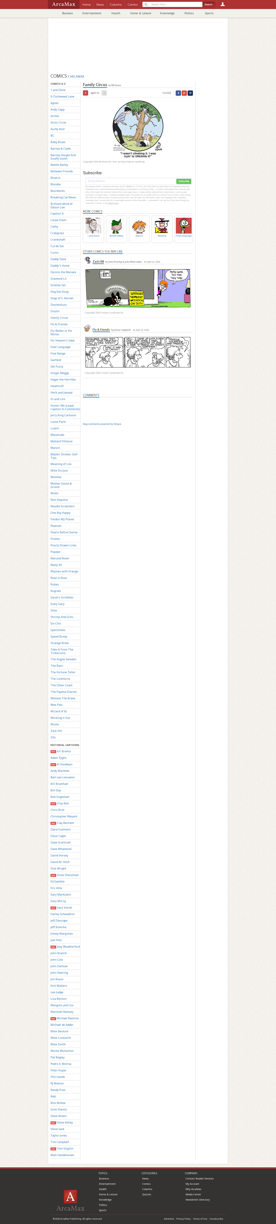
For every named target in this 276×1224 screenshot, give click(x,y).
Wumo (55, 724)
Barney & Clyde (61, 148)
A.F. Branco (61, 751)
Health (115, 13)
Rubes (55, 584)
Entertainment (91, 13)
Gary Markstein (61, 894)
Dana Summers (61, 829)
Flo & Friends (59, 324)
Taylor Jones (59, 1135)
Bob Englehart (60, 797)
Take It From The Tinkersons (62, 651)
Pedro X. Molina (61, 1064)
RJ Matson (57, 1083)
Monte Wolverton (62, 1051)
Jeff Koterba (58, 927)
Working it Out (60, 718)
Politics (189, 13)
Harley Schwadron (63, 914)
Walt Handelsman (62, 1155)
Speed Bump (59, 636)
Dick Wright (58, 868)
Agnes (55, 103)
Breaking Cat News (63, 197)
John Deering (59, 973)
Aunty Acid (57, 129)
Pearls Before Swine (64, 532)
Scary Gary (57, 604)
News (145, 1178)
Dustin (55, 311)
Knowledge (167, 13)
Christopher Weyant (64, 816)
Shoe (54, 610)
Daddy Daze (58, 259)
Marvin (55, 448)
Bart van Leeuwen (63, 777)
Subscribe (183, 181)
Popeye (55, 552)
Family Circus (59, 318)
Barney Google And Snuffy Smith (63, 157)
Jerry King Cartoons (63, 415)
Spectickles (58, 630)
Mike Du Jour (59, 470)
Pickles (55, 539)
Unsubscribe (216, 1218)
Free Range (58, 353)
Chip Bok (60, 803)
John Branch (59, 953)
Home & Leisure (140, 13)
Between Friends (62, 171)
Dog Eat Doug (59, 292)
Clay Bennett (62, 823)
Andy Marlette (60, 771)
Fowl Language (60, 347)
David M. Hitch (60, 862)
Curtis (55, 253)
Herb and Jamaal (62, 392)
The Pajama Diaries (64, 692)
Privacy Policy (183, 1218)
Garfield (56, 360)
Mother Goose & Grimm (61, 485)
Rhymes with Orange (64, 571)
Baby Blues (58, 142)
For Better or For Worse (61, 332)
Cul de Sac (57, 246)
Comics (146, 1183)
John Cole (57, 960)
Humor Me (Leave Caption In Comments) (65, 407)
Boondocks (58, 191)
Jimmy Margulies (62, 934)
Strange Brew (60, 643)
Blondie (56, 184)
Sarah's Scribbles (62, 597)
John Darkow (59, 966)
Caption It (57, 213)
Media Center (193, 1194)
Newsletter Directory (198, 1199)
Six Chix (56, 623)
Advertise (169, 1218)
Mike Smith (58, 1044)
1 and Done (58, 90)
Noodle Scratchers (63, 506)
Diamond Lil (59, 279)
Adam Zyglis (59, 758)
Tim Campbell (60, 1142)
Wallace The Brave (63, 698)
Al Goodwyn (61, 764)
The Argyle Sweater (64, 659)
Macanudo (57, 435)
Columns (147, 1189)
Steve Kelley (62, 1123)
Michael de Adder (62, 1025)
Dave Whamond (61, 849)
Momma (56, 477)
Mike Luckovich (61, 1038)
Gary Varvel (61, 908)
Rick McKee (58, 1103)
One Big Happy (60, 513)
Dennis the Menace (63, 272)
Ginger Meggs (60, 373)
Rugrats (56, 591)
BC (52, 135)
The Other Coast (61, 685)
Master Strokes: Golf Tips (64, 456)
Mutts (54, 493)
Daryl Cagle (58, 836)
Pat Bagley (58, 1057)
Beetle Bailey (59, 165)
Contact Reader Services (200, 1178)
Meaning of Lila (61, 464)
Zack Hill (56, 731)
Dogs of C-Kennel (62, 298)
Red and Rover (60, 558)
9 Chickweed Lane (62, 96)
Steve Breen (59, 1116)
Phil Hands (58, 1077)
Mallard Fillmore (62, 441)
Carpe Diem (58, 220)
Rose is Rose (59, 578)
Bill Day (56, 790)
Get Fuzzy (57, 366)
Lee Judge (57, 992)
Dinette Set (58, 285)
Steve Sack (57, 1129)
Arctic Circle (58, 122)
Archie (55, 116)
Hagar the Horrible (63, 379)
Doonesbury (59, 305)
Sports (209, 13)
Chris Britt (57, 810)
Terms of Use (200, 1218)
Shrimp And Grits (62, 617)
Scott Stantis (59, 1109)
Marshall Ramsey (62, 1012)
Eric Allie (56, 888)
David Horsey (59, 855)
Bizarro (55, 178)
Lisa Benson (59, 999)
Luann (55, 428)
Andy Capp (58, 109)
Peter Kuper (59, 1070)
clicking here (113, 203)
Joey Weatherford (65, 947)
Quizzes (146, 1194)
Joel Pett (56, 940)
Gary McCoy (58, 901)
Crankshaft (58, 239)
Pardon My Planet (62, 519)
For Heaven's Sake (63, 340)
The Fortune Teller (63, 672)
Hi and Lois (58, 399)
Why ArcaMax (193, 1189)
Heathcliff (57, 386)
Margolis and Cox (62, 1005)
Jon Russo (57, 979)
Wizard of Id (59, 711)
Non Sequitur (59, 500)
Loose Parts (58, 422)
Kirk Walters (59, 986)
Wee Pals (57, 705)
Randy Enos (58, 1090)
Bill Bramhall (59, 784)
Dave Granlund (60, 842)
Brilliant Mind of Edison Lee (62, 205)
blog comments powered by (102, 424)
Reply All (56, 565)
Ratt (53, 1096)
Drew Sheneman (65, 875)
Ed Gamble (58, 881)
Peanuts (56, 526)
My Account (192, 1183)
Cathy (54, 226)
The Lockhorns (60, 679)
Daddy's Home (60, 266)
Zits (53, 737)
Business (67, 13)
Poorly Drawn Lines (64, 545)
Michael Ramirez (65, 1018)
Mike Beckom (59, 1031)
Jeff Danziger (59, 920)
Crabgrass (57, 233)
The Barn (57, 666)
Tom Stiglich (62, 1149)
